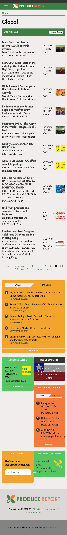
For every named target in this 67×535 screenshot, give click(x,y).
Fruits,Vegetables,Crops (53, 436)
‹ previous (18, 266)
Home (5, 13)
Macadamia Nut (49, 412)
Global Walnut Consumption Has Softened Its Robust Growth (18, 89)
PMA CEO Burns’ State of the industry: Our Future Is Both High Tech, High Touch (19, 66)
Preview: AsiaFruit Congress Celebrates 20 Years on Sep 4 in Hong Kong (19, 234)
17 (33, 266)
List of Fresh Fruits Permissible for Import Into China (46, 466)
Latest (18, 285)
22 (61, 266)
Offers (42, 396)
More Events (18, 386)
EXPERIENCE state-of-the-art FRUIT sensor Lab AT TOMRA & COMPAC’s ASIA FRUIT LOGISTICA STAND (18, 183)
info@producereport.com (45, 509)
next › (40, 269)
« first (7, 266)
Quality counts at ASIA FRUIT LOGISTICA (18, 146)
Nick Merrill (53, 527)
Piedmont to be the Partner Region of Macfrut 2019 (17, 108)
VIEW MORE (33, 350)
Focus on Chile (49, 360)
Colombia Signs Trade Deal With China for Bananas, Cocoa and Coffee (32, 318)
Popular (46, 285)
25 (28, 269)
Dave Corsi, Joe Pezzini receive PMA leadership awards (15, 45)
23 (16, 269)
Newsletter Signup (33, 512)
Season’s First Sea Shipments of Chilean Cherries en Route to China (36, 306)
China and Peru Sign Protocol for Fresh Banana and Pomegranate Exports (35, 338)
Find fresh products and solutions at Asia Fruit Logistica (15, 211)
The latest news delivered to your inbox (17, 463)
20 (50, 266)
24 (22, 269)
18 (38, 266)
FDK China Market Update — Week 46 (30, 328)
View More (49, 444)
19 (44, 266)
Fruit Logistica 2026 (15, 380)
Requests (55, 396)
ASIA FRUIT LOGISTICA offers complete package (19, 162)
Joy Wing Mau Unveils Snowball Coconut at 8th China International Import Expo (35, 294)
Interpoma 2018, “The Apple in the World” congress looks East (19, 127)
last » (49, 269)
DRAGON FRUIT (49, 424)
